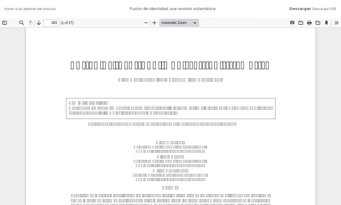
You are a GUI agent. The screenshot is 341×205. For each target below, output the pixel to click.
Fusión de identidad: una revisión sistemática (172, 8)
